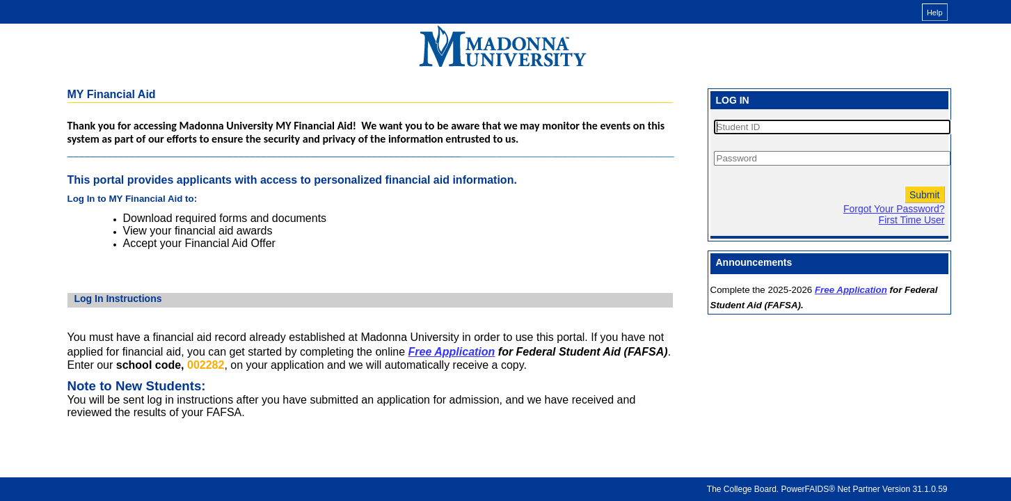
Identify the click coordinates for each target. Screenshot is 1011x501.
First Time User (912, 219)
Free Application (451, 352)
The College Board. (743, 489)
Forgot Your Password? (894, 208)
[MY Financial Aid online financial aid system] (502, 45)
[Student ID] (832, 127)
